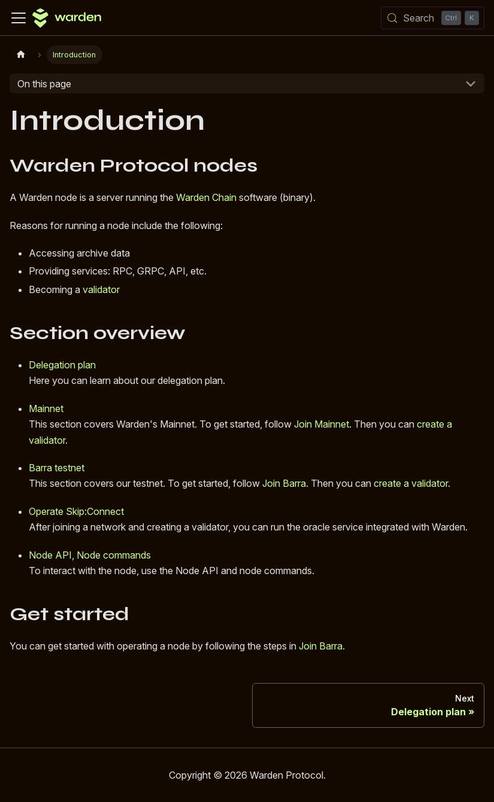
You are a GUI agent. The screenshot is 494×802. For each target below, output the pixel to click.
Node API (50, 555)
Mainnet (46, 408)
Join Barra (284, 483)
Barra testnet (56, 468)
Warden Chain (206, 197)
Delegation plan (62, 365)
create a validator (411, 483)
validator (101, 289)
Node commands (114, 555)
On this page (44, 84)
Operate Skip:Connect (76, 511)
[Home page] (21, 54)
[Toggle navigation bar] (19, 18)
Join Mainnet (321, 424)
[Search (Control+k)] (432, 18)
